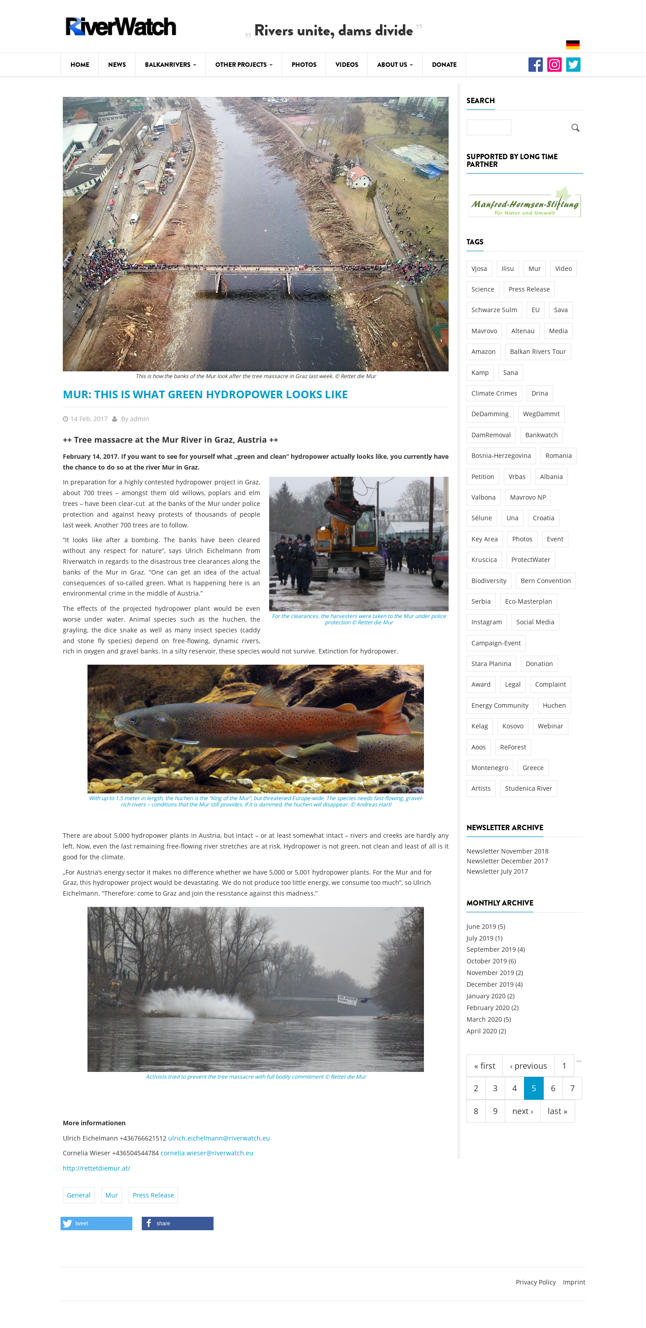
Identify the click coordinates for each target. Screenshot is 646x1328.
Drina (540, 393)
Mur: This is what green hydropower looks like (205, 394)
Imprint (574, 1282)
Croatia (543, 518)
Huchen (554, 705)
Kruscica (484, 559)
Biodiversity (488, 580)
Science (482, 289)
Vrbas (517, 476)
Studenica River (528, 788)
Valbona (483, 497)
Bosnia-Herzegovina (501, 455)
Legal (513, 684)
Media (558, 331)
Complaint (550, 684)
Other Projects (244, 64)
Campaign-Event (496, 643)
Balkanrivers (170, 64)
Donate (444, 64)
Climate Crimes (494, 393)
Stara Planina (491, 663)
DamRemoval (491, 435)
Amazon (483, 351)
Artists (481, 788)
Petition (482, 476)
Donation (539, 663)
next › (522, 1111)
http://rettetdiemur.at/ (97, 1168)
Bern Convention (546, 580)
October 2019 (487, 961)
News (117, 64)
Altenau (523, 331)
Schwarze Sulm (494, 309)
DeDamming (490, 413)
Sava (561, 309)
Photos (304, 64)
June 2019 (481, 926)
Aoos (478, 747)
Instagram (486, 622)
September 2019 (491, 949)
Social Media (535, 622)
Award (481, 684)
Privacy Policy (536, 1282)
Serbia (481, 601)
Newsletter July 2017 (497, 871)
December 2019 (490, 984)
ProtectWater (530, 559)
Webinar (550, 726)
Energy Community (499, 705)
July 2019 (480, 938)
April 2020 (482, 1031)
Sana (510, 372)
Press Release (153, 1195)
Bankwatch (541, 435)
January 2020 (486, 996)
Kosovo (513, 726)
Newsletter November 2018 (508, 851)
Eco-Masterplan (528, 601)
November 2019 (490, 972)
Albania (551, 476)
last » (557, 1111)
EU (536, 309)
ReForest (513, 747)
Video (563, 268)
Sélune (481, 518)
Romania (559, 455)
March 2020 (484, 1019)
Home (79, 64)
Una (512, 518)
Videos (347, 64)
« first (484, 1065)
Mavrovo (484, 331)
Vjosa (479, 268)
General (79, 1195)
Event (555, 539)
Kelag (479, 726)
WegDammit (541, 413)
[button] (96, 1223)
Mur (111, 1195)
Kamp (480, 372)
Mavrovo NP (528, 497)
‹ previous (528, 1065)
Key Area (484, 539)
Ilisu (508, 268)
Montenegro (489, 767)
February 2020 (488, 1007)
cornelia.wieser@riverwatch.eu (207, 1153)
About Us (395, 64)
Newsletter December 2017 (507, 861)
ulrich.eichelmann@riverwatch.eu (219, 1138)
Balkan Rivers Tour (538, 351)
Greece (533, 767)
